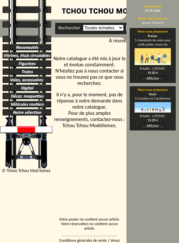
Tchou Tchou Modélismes (88, 125)
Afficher (153, 78)
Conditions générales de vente (83, 240)
